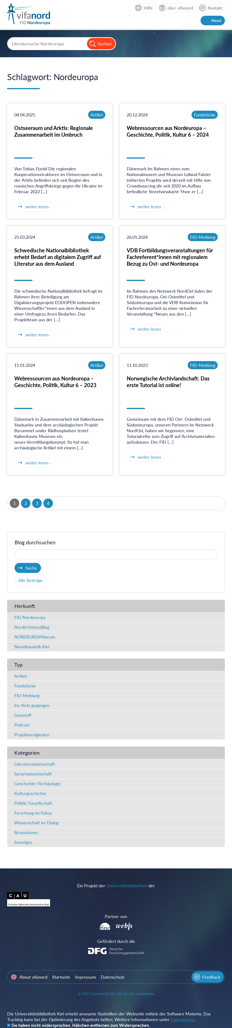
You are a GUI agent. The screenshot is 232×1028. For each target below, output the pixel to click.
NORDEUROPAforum (34, 636)
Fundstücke (204, 114)
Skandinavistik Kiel (31, 646)
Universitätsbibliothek (126, 885)
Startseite (61, 977)
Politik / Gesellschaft (33, 803)
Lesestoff (22, 715)
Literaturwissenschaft (34, 764)
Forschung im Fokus (33, 812)
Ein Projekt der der (116, 885)
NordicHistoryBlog (31, 627)
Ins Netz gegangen (31, 705)
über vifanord (180, 7)
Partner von (116, 916)
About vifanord (33, 977)
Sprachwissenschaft (33, 773)
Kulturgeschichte (30, 793)
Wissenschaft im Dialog (36, 822)
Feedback (211, 977)
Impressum (85, 977)
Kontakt (215, 7)
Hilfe (148, 7)
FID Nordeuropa (29, 617)
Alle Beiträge (30, 580)
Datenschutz (113, 977)
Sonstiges (23, 842)
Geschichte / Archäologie (37, 783)
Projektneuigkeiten (32, 734)
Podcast (21, 724)
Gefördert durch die (116, 941)
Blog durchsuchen (35, 542)
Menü (216, 20)
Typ (18, 664)
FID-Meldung (202, 237)
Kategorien (27, 752)
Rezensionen (26, 832)
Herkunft (24, 606)
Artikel (97, 114)
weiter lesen (37, 206)
